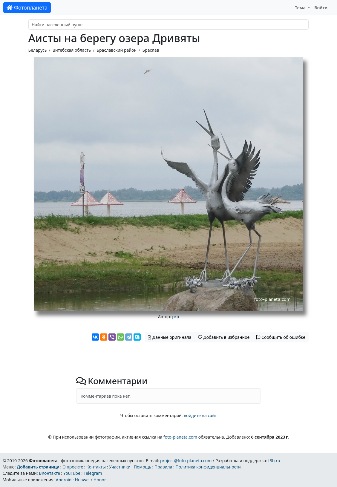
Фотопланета (27, 7)
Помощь (142, 467)
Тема (301, 7)
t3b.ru (274, 460)
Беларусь (37, 50)
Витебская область (72, 50)
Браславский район (116, 50)
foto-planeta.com (180, 437)
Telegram (93, 473)
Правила (163, 467)
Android (64, 480)
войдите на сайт (200, 415)
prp (175, 316)
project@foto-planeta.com (186, 460)
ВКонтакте (49, 473)
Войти (320, 7)
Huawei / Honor (90, 480)
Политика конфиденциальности (208, 467)
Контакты (96, 467)
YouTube (71, 473)
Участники (120, 467)
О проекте (72, 467)
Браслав (150, 50)
